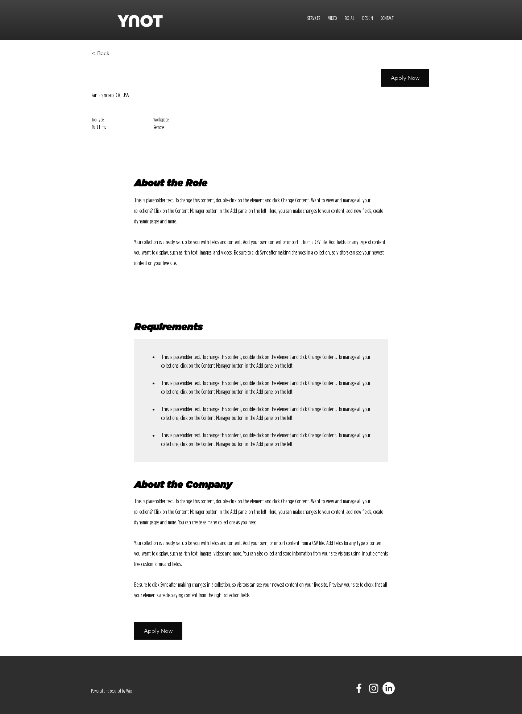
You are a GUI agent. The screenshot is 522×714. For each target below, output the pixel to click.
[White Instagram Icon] (374, 688)
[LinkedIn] (388, 688)
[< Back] (117, 53)
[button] (405, 78)
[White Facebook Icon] (359, 688)
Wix (129, 690)
